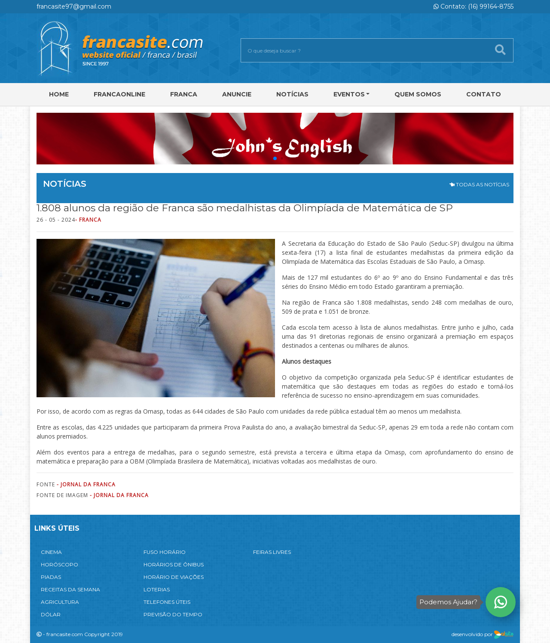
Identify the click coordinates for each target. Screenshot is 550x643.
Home (59, 94)
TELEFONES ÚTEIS (167, 602)
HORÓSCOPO (59, 564)
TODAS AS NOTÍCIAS (479, 184)
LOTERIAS (157, 589)
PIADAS (51, 577)
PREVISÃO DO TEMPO (173, 614)
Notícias (292, 94)
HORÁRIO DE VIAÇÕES (174, 577)
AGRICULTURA (60, 602)
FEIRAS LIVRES (272, 552)
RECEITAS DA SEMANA (70, 589)
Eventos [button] (349, 94)
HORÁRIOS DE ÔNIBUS (174, 564)
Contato (483, 94)
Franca (183, 94)
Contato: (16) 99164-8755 (473, 6)
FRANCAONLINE (119, 94)
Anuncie (236, 94)
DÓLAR (51, 614)
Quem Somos (417, 94)
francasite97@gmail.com (74, 6)
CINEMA (51, 552)
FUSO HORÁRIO (165, 552)
